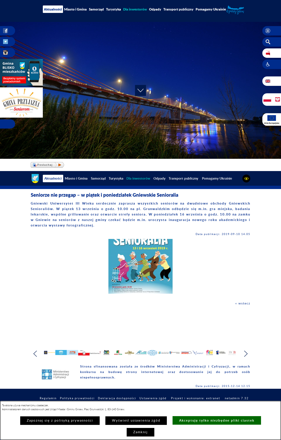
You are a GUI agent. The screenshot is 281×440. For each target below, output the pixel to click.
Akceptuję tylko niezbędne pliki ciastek (216, 420)
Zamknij (140, 432)
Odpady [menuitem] (155, 9)
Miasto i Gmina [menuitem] (75, 9)
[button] (272, 31)
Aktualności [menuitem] (53, 9)
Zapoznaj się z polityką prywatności (60, 420)
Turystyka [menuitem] (113, 9)
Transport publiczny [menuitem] (178, 9)
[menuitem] (135, 9)
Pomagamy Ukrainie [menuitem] (211, 9)
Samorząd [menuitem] (96, 9)
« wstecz (242, 303)
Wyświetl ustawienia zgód (136, 420)
